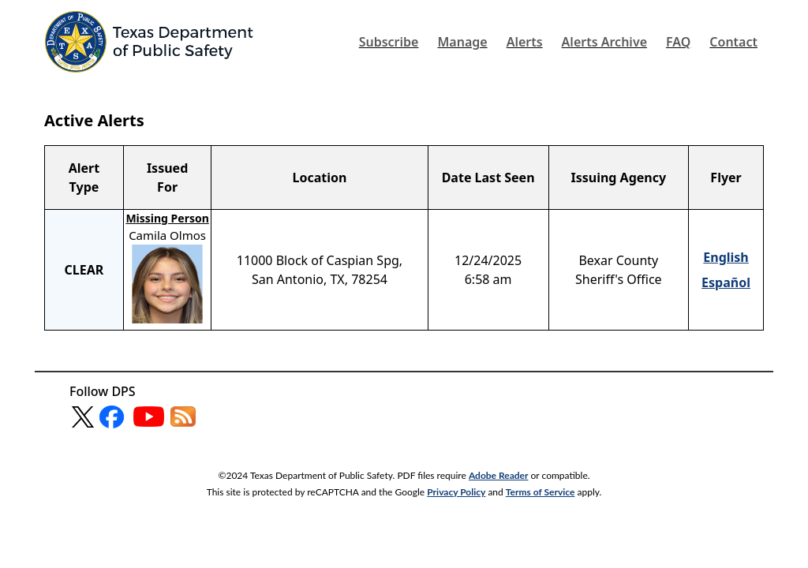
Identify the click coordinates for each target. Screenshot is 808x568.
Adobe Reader (499, 475)
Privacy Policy (456, 492)
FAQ (678, 41)
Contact (733, 41)
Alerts (525, 41)
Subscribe (389, 41)
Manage (462, 41)
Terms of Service (540, 492)
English (725, 257)
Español (725, 282)
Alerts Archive (604, 41)
